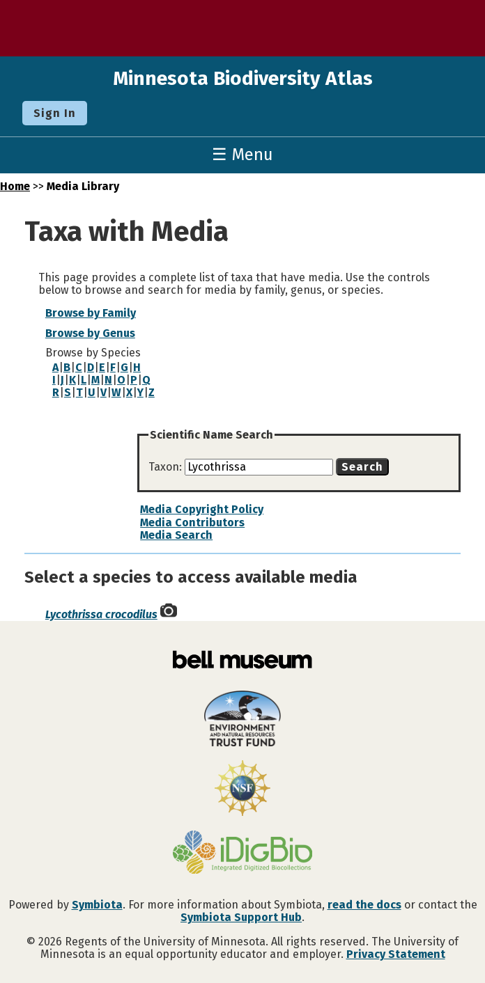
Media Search (176, 535)
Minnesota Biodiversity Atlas (243, 78)
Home (15, 186)
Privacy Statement (395, 954)
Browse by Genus (90, 333)
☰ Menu (242, 154)
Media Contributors (192, 522)
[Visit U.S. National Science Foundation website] (242, 789)
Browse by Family (90, 313)
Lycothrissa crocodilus (101, 614)
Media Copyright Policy (201, 509)
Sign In (54, 113)
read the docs (364, 904)
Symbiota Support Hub (241, 917)
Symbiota (97, 904)
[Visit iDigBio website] (242, 853)
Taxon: (166, 466)
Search (362, 466)
